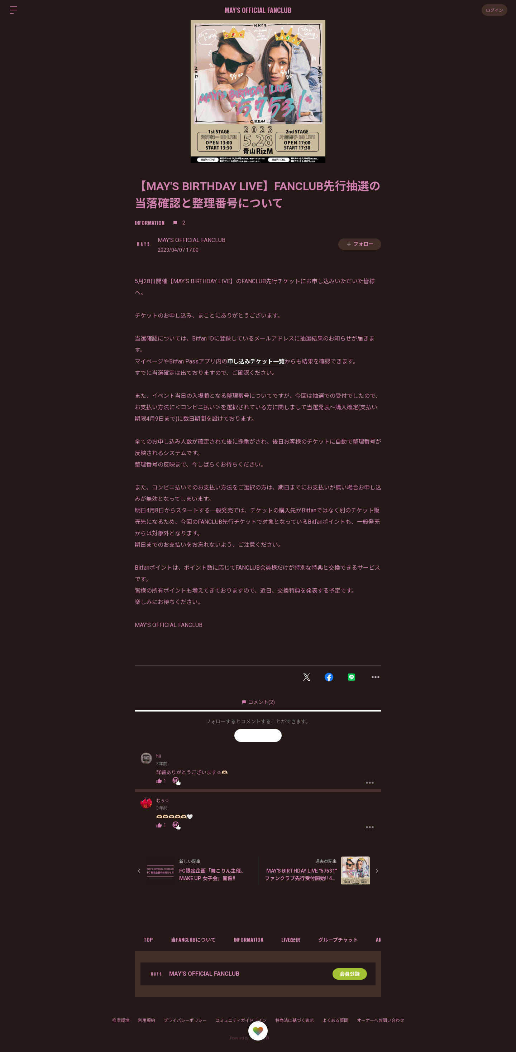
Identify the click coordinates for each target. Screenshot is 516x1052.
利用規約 (146, 1020)
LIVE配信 (290, 939)
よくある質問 (335, 1020)
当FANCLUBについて (193, 939)
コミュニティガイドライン (241, 1020)
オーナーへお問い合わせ (380, 1020)
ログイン (494, 10)
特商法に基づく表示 (294, 1020)
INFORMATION (149, 222)
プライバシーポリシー (185, 1020)
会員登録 (350, 974)
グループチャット (338, 939)
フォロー (359, 244)
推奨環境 (120, 1020)
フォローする (258, 735)
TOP (148, 939)
